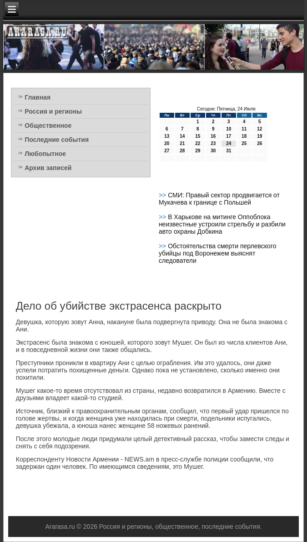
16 (213, 136)
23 (213, 143)
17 (228, 136)
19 (259, 136)
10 (228, 128)
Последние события (57, 139)
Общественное (48, 125)
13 (166, 136)
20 (166, 143)
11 (244, 128)
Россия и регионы (53, 111)
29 (197, 150)
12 (259, 128)
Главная (37, 97)
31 (228, 150)
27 (166, 150)
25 (244, 143)
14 (182, 136)
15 (197, 136)
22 (197, 143)
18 (244, 136)
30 (213, 150)
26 (259, 143)
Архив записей (48, 167)
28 (182, 150)
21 (182, 143)
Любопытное (45, 153)
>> (163, 195)
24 (228, 143)
